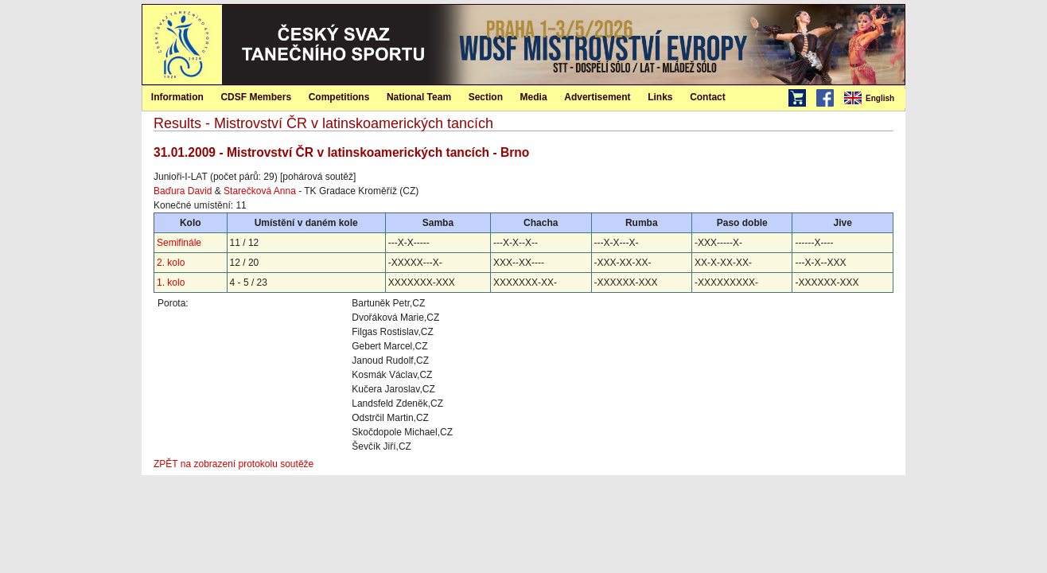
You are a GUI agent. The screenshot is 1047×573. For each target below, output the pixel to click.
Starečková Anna (260, 191)
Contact (708, 97)
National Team (419, 97)
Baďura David (183, 191)
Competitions (339, 97)
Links (660, 97)
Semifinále (179, 242)
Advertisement (597, 97)
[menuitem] (873, 98)
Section (486, 97)
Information (177, 97)
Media (533, 97)
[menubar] (873, 98)
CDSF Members (255, 97)
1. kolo (171, 282)
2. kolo (171, 262)
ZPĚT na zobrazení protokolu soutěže (233, 464)
